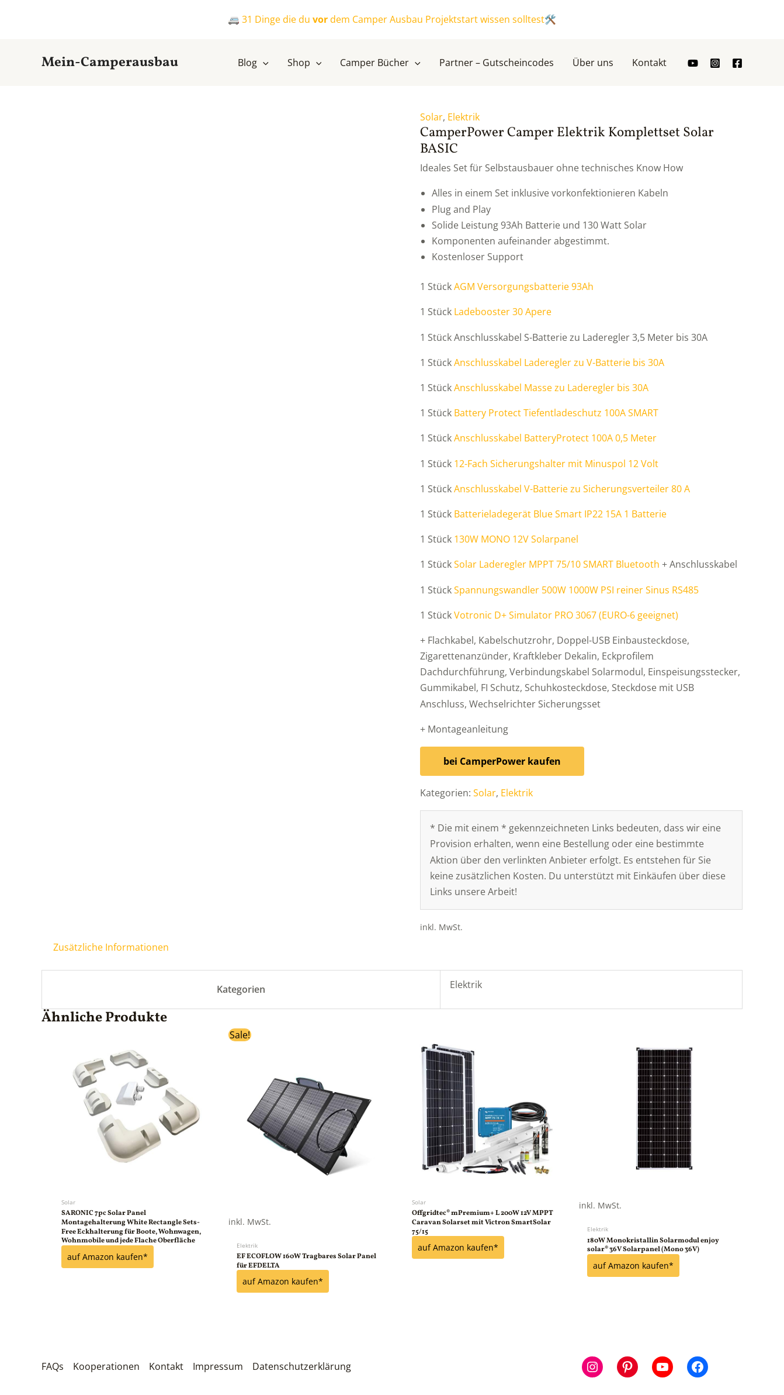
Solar (431, 117)
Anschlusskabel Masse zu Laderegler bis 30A (551, 387)
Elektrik (463, 117)
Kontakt (166, 1366)
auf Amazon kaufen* (107, 1256)
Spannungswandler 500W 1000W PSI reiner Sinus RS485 (576, 589)
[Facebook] (737, 63)
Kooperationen (106, 1366)
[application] (263, 62)
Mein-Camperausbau (109, 62)
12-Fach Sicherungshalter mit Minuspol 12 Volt (556, 463)
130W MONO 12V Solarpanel (516, 539)
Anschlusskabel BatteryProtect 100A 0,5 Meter (555, 437)
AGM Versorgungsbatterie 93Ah (524, 286)
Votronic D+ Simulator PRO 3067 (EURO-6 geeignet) (566, 615)
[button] (253, 62)
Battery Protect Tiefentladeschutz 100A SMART (556, 412)
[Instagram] (715, 63)
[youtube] (693, 63)
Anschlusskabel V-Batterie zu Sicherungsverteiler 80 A (572, 488)
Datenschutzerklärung (301, 1366)
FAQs (52, 1366)
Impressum (218, 1366)
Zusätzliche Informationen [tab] (111, 947)
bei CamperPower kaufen (502, 761)
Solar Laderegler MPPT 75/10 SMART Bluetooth (557, 564)
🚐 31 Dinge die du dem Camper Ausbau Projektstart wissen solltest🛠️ (392, 19)
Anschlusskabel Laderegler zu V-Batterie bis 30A (559, 362)
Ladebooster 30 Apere (502, 311)
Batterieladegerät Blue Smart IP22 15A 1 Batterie (560, 513)
